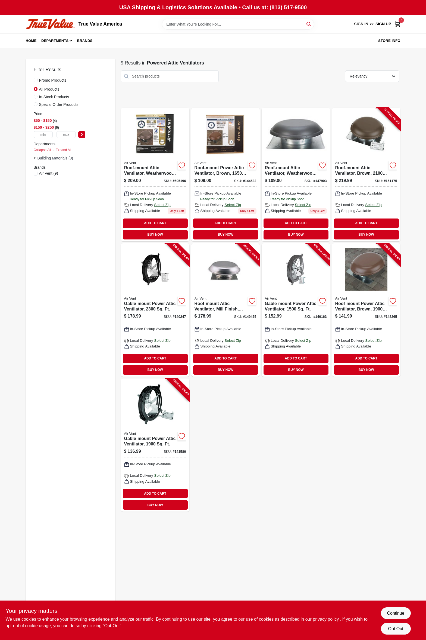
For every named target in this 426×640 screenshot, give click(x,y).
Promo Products (52, 80)
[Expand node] (36, 158)
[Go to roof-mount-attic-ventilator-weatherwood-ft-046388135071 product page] (155, 174)
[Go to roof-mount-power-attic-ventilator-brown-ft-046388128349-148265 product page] (366, 310)
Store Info (389, 41)
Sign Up (383, 24)
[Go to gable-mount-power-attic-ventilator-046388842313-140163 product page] (296, 310)
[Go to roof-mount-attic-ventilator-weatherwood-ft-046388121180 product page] (296, 174)
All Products (49, 89)
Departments (54, 41)
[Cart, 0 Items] (397, 24)
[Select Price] (81, 134)
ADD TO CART (155, 223)
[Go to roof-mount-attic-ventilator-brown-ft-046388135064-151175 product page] (366, 174)
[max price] (66, 134)
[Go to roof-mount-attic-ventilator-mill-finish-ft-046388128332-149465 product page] (225, 310)
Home (31, 41)
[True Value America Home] (50, 24)
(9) (48, 173)
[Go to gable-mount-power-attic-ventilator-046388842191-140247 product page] (155, 310)
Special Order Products (59, 104)
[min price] (43, 134)
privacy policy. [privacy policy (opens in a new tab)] (326, 619)
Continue (395, 613)
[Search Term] (238, 24)
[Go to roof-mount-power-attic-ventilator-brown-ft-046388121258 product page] (225, 174)
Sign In (361, 24)
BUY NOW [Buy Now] (155, 234)
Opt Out (395, 628)
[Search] (309, 23)
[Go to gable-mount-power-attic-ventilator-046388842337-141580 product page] (155, 445)
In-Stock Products (54, 97)
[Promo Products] (35, 80)
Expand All (63, 150)
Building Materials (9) (55, 158)
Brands (85, 41)
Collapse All (42, 150)
